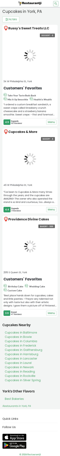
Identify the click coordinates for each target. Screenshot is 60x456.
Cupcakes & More (22, 131)
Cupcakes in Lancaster (21, 358)
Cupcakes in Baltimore (21, 332)
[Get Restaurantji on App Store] (14, 437)
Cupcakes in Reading (20, 371)
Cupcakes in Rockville (20, 376)
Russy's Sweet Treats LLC (28, 28)
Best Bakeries (14, 399)
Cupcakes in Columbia (21, 341)
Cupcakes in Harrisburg (21, 354)
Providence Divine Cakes (28, 219)
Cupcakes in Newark (19, 367)
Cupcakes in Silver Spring (23, 380)
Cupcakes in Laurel (18, 363)
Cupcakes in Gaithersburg (23, 350)
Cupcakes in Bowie (18, 337)
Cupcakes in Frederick (20, 345)
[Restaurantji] (30, 3)
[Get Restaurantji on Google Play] (14, 445)
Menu (51, 122)
